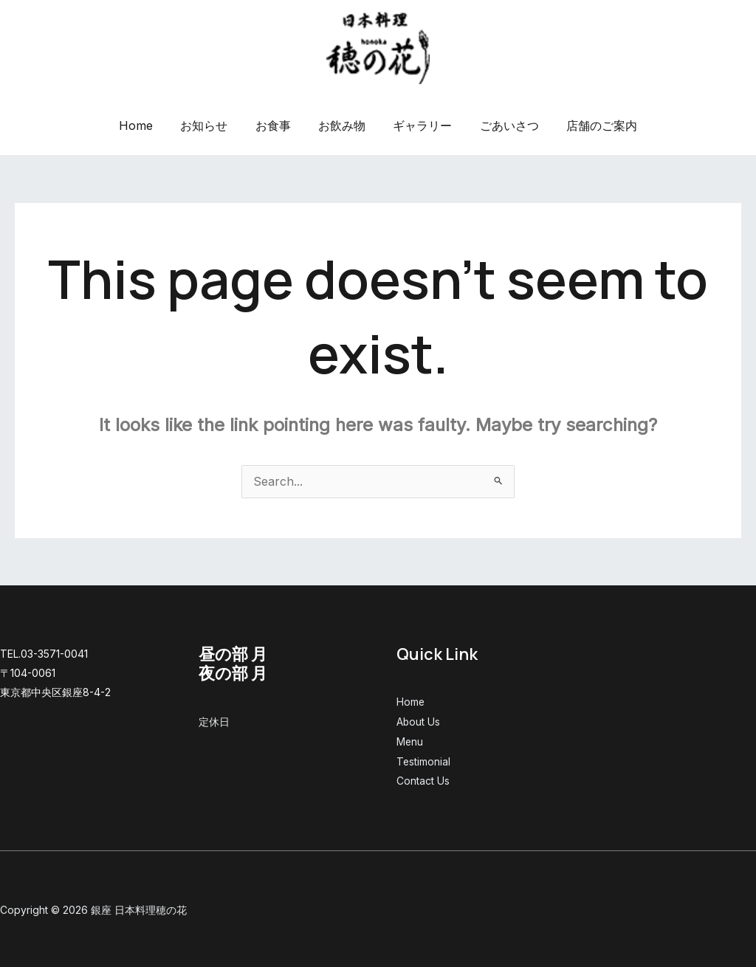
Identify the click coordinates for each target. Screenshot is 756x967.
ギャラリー (418, 125)
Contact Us (423, 779)
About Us (418, 721)
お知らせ (212, 125)
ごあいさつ (501, 125)
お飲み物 (341, 125)
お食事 (277, 125)
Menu (410, 740)
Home (148, 125)
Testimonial (423, 760)
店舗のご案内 (589, 125)
